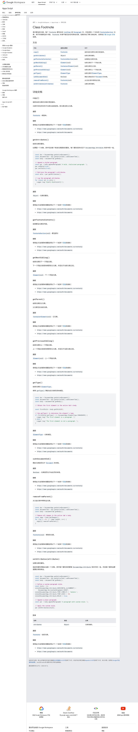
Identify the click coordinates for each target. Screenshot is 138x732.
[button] (13, 17)
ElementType (65, 73)
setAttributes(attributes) (44, 84)
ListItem (67, 32)
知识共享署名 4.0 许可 (59, 660)
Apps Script (7, 8)
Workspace (15, 2)
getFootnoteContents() (42, 59)
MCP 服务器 (74, 2)
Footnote (64, 52)
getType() (37, 73)
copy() (36, 52)
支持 (31, 13)
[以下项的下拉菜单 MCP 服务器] (80, 2)
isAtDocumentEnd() (41, 77)
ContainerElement (67, 66)
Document (99, 77)
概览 (3, 13)
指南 (10, 13)
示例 (25, 13)
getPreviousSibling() (42, 70)
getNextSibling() (40, 63)
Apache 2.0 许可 (89, 660)
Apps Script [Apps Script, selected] (42, 2)
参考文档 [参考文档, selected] (17, 13)
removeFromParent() (41, 80)
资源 (62, 2)
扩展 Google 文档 (109, 35)
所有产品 (52, 2)
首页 (33, 2)
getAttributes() (40, 55)
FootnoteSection (106, 32)
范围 (64, 125)
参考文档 (63, 22)
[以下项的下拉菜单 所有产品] (57, 2)
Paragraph (77, 32)
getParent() (38, 66)
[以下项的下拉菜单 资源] (66, 2)
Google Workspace (43, 22)
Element (64, 63)
